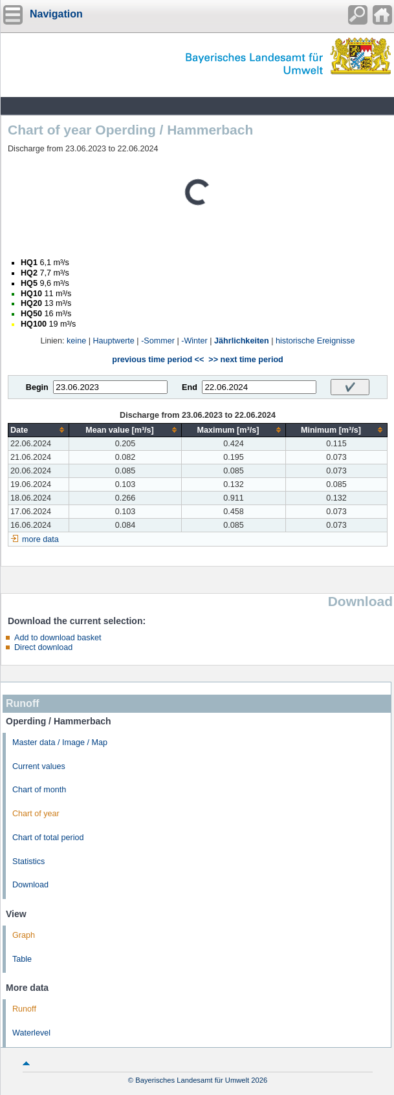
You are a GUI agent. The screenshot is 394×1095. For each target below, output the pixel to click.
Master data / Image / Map (59, 742)
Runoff (24, 1009)
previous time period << (158, 359)
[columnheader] (38, 430)
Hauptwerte (113, 340)
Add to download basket (57, 637)
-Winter (194, 340)
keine (76, 340)
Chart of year (36, 813)
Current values (38, 766)
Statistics (28, 861)
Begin (37, 387)
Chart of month (39, 789)
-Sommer (158, 340)
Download (30, 884)
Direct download (43, 647)
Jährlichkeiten (241, 340)
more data (40, 539)
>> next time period (245, 359)
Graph (23, 935)
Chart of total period (48, 837)
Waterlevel (31, 1032)
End (189, 387)
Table (22, 959)
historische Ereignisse (315, 340)
